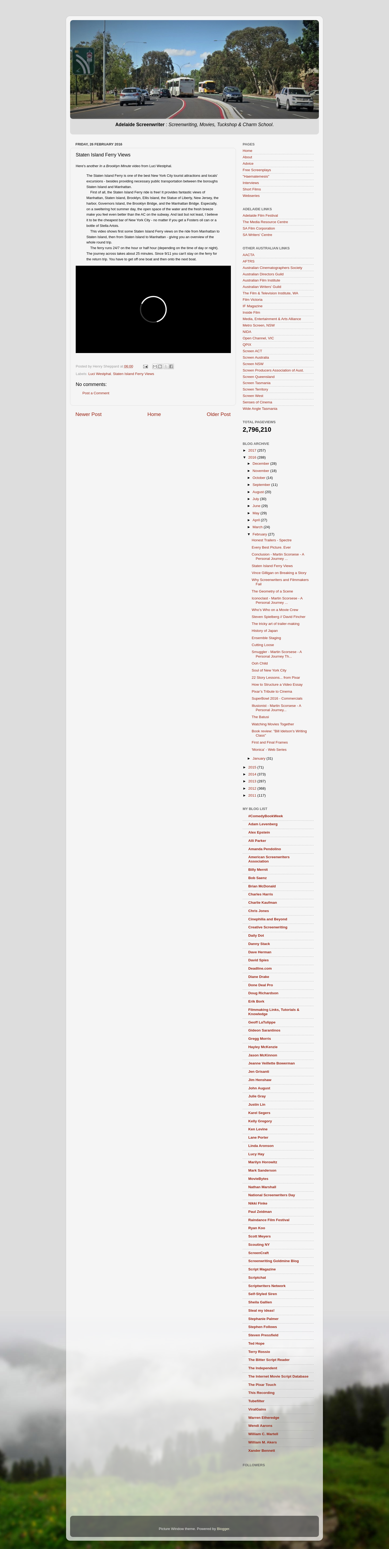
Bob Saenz (257, 878)
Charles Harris (260, 894)
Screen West (253, 396)
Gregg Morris (259, 1039)
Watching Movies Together (273, 724)
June (257, 506)
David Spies (258, 960)
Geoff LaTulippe (262, 1022)
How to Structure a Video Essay (277, 684)
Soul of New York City (269, 670)
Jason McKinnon (262, 1055)
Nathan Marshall (262, 1187)
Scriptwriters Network (267, 1286)
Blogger (223, 1529)
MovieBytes (258, 1179)
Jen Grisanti (258, 1072)
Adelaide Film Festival (260, 215)
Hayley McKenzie (263, 1047)
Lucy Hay (256, 1154)
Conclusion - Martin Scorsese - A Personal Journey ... (278, 556)
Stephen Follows (262, 1327)
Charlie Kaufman (262, 903)
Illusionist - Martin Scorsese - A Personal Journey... (276, 708)
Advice (248, 164)
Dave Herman (259, 952)
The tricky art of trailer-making (276, 624)
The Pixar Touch (262, 1385)
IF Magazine (252, 306)
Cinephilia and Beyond (267, 919)
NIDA (247, 332)
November (261, 471)
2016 (252, 457)
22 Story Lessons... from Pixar (276, 678)
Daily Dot (256, 935)
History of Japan (265, 631)
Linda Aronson (261, 1146)
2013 (252, 781)
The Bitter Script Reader (269, 1360)
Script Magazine (262, 1269)
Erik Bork (256, 1001)
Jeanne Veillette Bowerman (271, 1063)
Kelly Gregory (260, 1121)
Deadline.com (260, 968)
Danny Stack (259, 944)
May (256, 513)
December (261, 464)
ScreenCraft (258, 1253)
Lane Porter (258, 1137)
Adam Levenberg (263, 824)
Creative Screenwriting (267, 927)
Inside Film (251, 312)
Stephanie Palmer (263, 1319)
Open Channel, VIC (258, 338)
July (256, 499)
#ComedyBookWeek (265, 816)
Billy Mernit (258, 870)
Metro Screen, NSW (259, 325)
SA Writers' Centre (257, 235)
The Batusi (260, 717)
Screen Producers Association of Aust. (273, 370)
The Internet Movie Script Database (278, 1376)
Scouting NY (259, 1245)
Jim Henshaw (259, 1080)
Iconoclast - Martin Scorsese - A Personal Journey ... (277, 600)
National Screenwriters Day (271, 1195)
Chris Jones (258, 911)
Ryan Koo (256, 1228)
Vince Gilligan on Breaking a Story (279, 573)
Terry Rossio (259, 1352)
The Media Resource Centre (265, 222)
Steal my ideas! (261, 1310)
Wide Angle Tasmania (260, 409)
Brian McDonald (262, 886)
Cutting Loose (263, 645)
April (257, 520)
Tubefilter (256, 1401)
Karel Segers (259, 1113)
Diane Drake (258, 977)
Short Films (252, 189)
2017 (252, 450)
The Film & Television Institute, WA (270, 293)
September (262, 485)
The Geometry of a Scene (272, 591)
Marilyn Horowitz (262, 1162)
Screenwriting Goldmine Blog (273, 1261)
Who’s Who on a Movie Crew (275, 610)
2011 (252, 795)
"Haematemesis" (256, 176)
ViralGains (257, 1409)
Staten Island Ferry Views (133, 374)
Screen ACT (252, 351)
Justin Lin (256, 1104)
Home (154, 414)
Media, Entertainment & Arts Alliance (272, 319)
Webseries (251, 196)
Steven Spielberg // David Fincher (279, 617)
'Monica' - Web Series (269, 750)
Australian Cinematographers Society (272, 268)
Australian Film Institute (261, 280)
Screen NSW (253, 364)
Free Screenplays (257, 170)
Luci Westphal (99, 374)
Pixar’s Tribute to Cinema (272, 691)
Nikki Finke (257, 1203)
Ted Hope (256, 1343)
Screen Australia (256, 357)
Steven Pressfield (263, 1335)
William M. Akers (262, 1442)
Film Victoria (252, 300)
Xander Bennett (261, 1451)
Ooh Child (260, 663)
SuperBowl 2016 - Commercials (277, 698)
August (259, 492)
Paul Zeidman (260, 1212)
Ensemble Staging (266, 638)
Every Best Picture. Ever (271, 547)
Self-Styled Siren (262, 1294)
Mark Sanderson (262, 1170)
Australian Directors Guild (263, 274)
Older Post (219, 414)
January (259, 758)
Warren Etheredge (263, 1418)
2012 (252, 788)
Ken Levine (258, 1129)
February (260, 534)
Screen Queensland (258, 377)
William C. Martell (263, 1434)
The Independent (262, 1368)
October (259, 478)
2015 (252, 767)
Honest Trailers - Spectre (272, 540)
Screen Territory (255, 389)
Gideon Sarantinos (264, 1030)
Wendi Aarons (260, 1426)
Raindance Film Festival (268, 1220)
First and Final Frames (270, 742)
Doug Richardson (263, 993)
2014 (252, 774)
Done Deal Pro (260, 985)
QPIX (247, 345)
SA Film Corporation (259, 228)
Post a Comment (95, 393)
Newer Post (88, 414)
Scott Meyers (259, 1236)
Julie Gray (257, 1096)
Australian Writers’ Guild (262, 287)
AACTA (248, 255)
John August (259, 1088)
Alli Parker (257, 841)
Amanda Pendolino (264, 849)
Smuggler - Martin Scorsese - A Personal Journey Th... (277, 654)
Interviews (251, 183)
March (258, 527)
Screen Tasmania (256, 383)
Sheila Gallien (260, 1302)
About (247, 157)
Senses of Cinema (257, 402)
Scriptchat (257, 1278)
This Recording (261, 1393)
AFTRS (248, 261)
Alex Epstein (259, 832)
